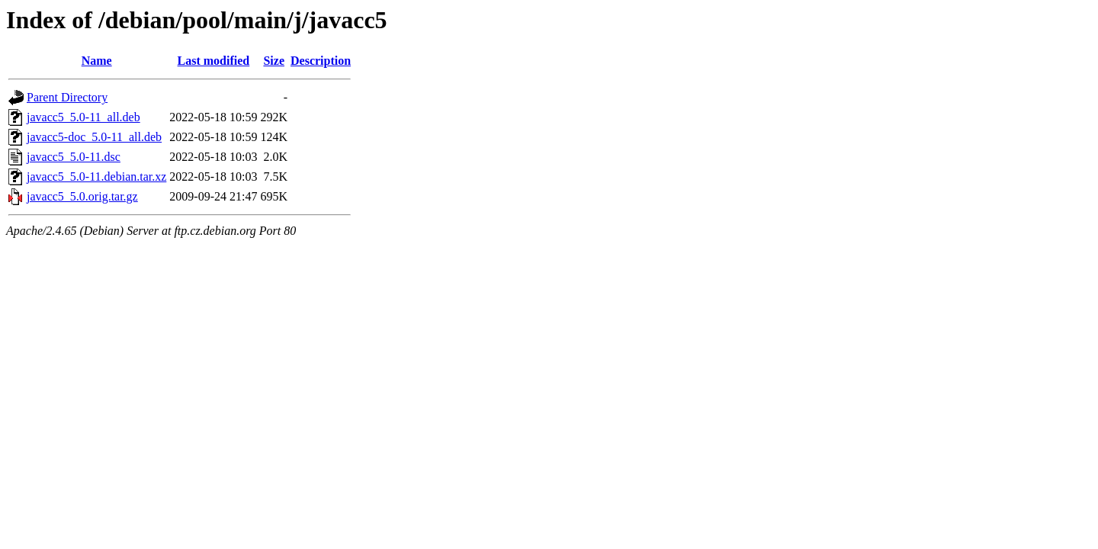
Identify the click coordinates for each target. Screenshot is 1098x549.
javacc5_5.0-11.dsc (73, 156)
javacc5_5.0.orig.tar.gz (82, 196)
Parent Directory (67, 97)
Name (97, 60)
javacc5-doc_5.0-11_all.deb (94, 136)
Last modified (214, 60)
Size (273, 60)
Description (321, 60)
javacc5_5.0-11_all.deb (83, 117)
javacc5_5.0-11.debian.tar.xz (96, 176)
